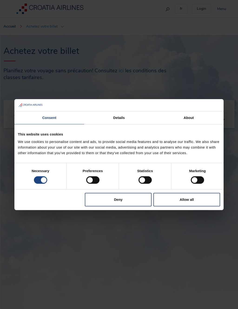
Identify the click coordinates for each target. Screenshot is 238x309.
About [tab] (189, 118)
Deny (118, 199)
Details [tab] (119, 118)
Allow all (187, 199)
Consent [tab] (49, 118)
